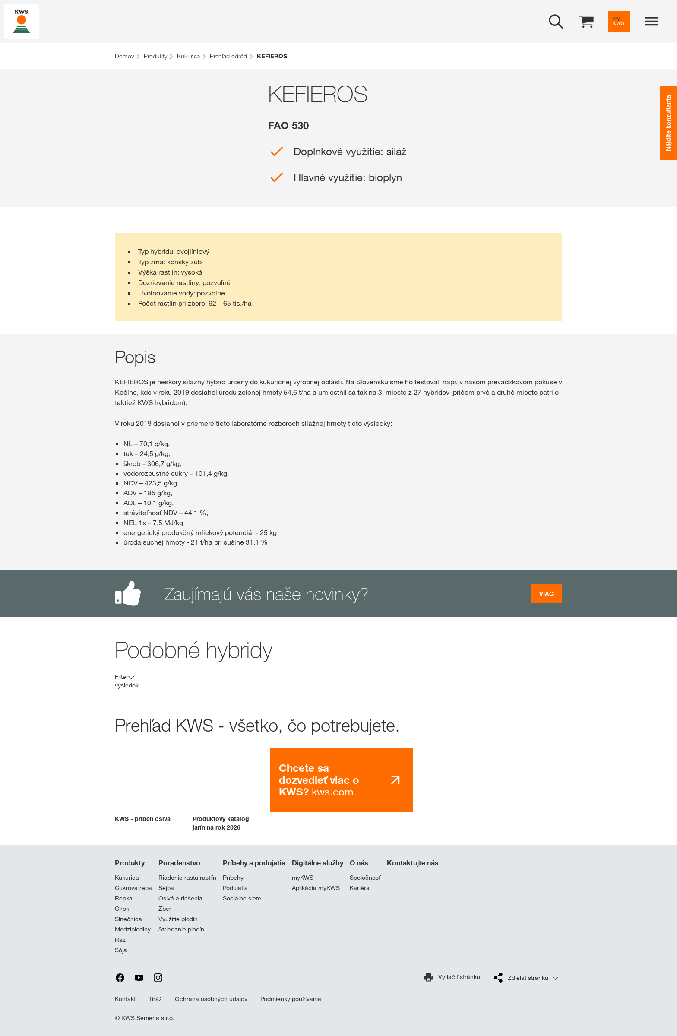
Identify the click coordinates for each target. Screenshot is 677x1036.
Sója (121, 950)
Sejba (166, 888)
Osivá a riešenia (180, 898)
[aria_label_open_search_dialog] (556, 21)
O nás (359, 863)
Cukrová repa (133, 888)
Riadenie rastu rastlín (187, 877)
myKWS (302, 877)
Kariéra (360, 888)
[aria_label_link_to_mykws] (619, 21)
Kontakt (125, 999)
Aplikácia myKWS (316, 888)
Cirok (122, 908)
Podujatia (235, 888)
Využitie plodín (178, 919)
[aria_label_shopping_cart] (586, 21)
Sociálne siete (242, 898)
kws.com (319, 780)
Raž (120, 940)
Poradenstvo (179, 863)
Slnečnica (128, 919)
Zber (164, 908)
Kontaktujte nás (413, 863)
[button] (147, 785)
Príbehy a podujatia (254, 863)
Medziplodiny (133, 929)
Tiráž (155, 999)
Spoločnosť (365, 877)
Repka (124, 898)
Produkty (130, 863)
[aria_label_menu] (651, 21)
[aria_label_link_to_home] (21, 21)
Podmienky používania (290, 999)
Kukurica (127, 877)
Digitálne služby (317, 863)
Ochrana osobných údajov (211, 999)
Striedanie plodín (181, 929)
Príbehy (233, 877)
